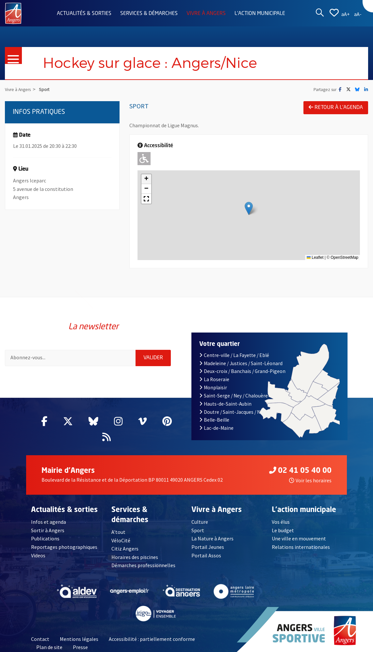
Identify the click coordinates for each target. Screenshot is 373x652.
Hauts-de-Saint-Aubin (225, 404)
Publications (45, 539)
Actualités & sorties (84, 13)
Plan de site (49, 647)
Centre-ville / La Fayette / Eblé (234, 355)
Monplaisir (213, 387)
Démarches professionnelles (143, 565)
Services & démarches (149, 13)
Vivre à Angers (206, 13)
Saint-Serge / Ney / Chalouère (233, 396)
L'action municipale (260, 13)
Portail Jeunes (207, 547)
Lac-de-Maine (216, 428)
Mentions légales (79, 639)
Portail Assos (206, 555)
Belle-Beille (214, 420)
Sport (197, 530)
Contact (40, 639)
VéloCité (120, 540)
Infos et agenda (48, 522)
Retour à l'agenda (336, 107)
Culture (199, 522)
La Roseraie (214, 379)
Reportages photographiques (64, 547)
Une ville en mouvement (299, 539)
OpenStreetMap (344, 257)
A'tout (118, 532)
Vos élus (281, 522)
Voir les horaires (310, 480)
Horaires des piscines (134, 557)
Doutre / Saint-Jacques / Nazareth (238, 412)
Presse (80, 647)
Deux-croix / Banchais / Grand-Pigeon (242, 371)
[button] (249, 208)
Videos (38, 555)
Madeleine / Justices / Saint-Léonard (241, 363)
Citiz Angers (124, 548)
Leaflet (315, 257)
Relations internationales (301, 547)
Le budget (283, 530)
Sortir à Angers (47, 530)
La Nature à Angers (212, 539)
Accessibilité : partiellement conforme (152, 639)
